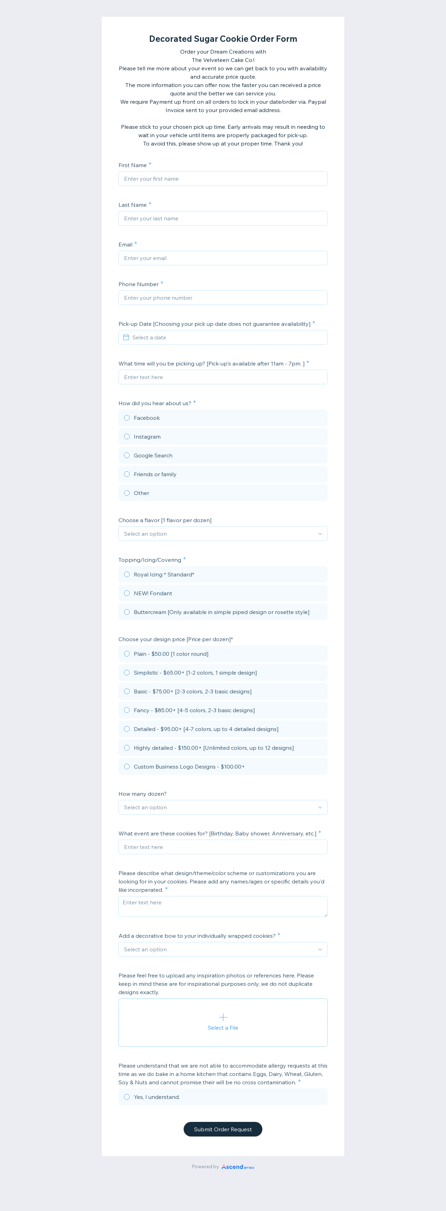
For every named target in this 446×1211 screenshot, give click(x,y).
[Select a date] (227, 337)
